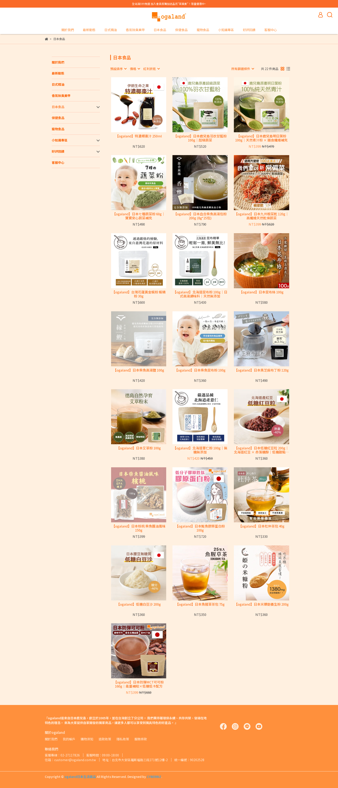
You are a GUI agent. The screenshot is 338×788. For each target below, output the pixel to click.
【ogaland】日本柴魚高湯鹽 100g (138, 370)
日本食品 (160, 30)
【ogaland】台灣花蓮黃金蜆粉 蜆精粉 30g (139, 294)
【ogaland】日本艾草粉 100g (138, 448)
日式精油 (110, 30)
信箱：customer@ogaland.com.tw (70, 760)
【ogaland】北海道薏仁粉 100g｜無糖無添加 (200, 450)
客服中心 (270, 30)
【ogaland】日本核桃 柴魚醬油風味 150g (139, 528)
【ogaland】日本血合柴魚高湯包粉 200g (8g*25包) (200, 216)
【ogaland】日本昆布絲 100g (261, 292)
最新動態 (89, 30)
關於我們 (67, 30)
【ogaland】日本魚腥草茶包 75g (200, 604)
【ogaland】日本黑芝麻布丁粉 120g (261, 370)
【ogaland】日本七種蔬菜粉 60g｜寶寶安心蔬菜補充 (138, 216)
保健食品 (181, 30)
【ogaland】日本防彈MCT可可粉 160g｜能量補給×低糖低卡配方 (139, 684)
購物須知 (87, 739)
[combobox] (118, 69)
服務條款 (140, 739)
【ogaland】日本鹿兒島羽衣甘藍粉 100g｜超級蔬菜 (200, 138)
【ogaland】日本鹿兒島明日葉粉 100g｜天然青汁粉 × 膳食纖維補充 (261, 138)
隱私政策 (122, 739)
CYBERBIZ (154, 776)
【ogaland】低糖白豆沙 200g (138, 604)
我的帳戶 (69, 739)
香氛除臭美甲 (135, 30)
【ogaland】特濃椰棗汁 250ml (138, 136)
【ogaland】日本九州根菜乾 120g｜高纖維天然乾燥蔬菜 (261, 216)
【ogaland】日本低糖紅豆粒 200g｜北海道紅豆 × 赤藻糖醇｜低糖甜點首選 (261, 450)
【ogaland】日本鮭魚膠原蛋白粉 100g (200, 528)
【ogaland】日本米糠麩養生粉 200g (261, 604)
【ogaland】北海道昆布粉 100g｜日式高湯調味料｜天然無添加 (200, 294)
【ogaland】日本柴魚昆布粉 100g (200, 370)
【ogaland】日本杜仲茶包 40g (261, 526)
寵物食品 (203, 30)
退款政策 (105, 739)
